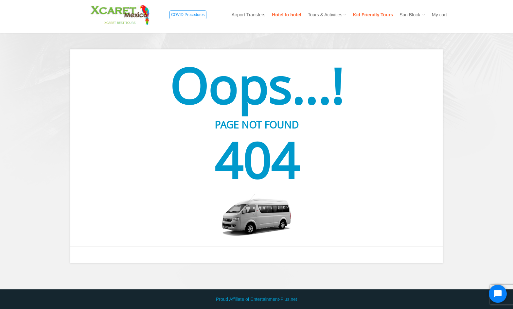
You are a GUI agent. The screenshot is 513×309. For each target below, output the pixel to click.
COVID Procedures (188, 14)
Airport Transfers (248, 14)
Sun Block (412, 14)
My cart (439, 14)
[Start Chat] (498, 294)
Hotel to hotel (286, 14)
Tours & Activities (327, 14)
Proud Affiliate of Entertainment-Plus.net (256, 299)
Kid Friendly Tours (373, 14)
